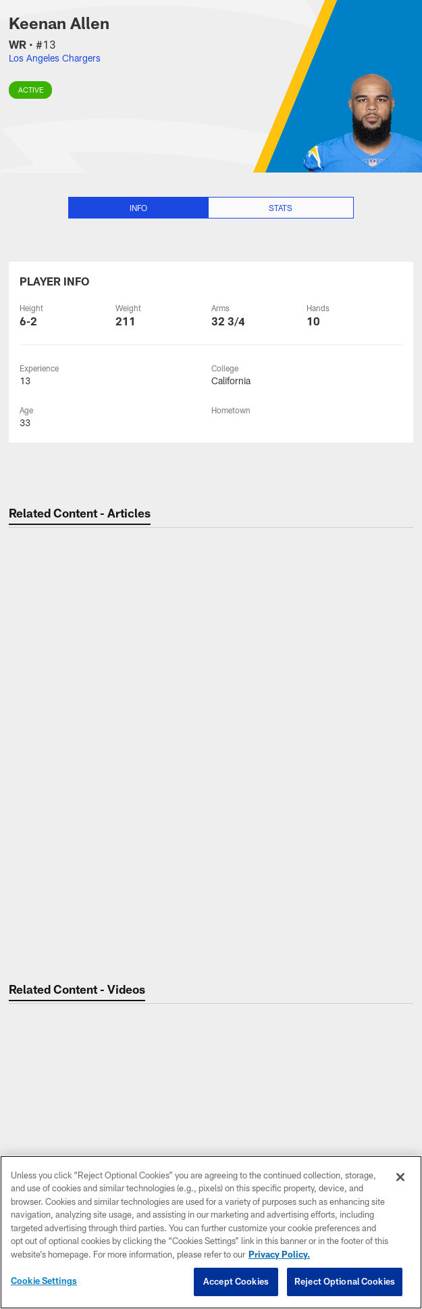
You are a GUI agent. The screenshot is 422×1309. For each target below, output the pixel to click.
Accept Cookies (236, 1281)
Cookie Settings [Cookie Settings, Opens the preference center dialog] (44, 1280)
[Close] (400, 1177)
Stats (280, 207)
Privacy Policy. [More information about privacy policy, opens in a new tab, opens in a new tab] (279, 1254)
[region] (211, 1232)
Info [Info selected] (138, 207)
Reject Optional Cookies (344, 1281)
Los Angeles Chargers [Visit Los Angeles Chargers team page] (55, 58)
